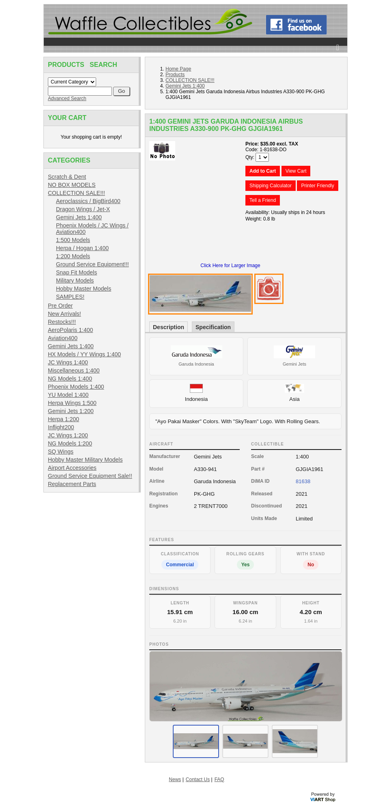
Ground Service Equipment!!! (92, 264)
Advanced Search (67, 98)
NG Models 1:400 (70, 378)
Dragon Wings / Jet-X (83, 209)
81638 (303, 481)
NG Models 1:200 (70, 443)
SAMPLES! (70, 296)
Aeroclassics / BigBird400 (88, 201)
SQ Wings (60, 451)
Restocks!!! (62, 322)
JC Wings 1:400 (68, 362)
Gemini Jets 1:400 (79, 217)
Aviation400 (62, 338)
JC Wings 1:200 (68, 435)
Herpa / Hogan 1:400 (82, 248)
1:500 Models (73, 240)
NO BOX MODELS (71, 185)
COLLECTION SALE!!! (76, 193)
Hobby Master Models (83, 288)
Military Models (75, 280)
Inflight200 (61, 427)
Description (168, 327)
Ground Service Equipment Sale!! (90, 476)
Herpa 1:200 (63, 419)
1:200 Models (73, 256)
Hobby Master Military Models (85, 459)
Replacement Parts (72, 484)
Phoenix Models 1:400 (76, 386)
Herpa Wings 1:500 (72, 403)
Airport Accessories (72, 468)
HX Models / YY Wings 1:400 (84, 354)
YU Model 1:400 (68, 395)
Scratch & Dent (67, 176)
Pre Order (60, 305)
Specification (213, 327)
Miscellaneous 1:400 (74, 370)
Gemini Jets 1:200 (71, 411)
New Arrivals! (64, 313)
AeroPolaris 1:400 (70, 330)
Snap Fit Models (76, 272)
